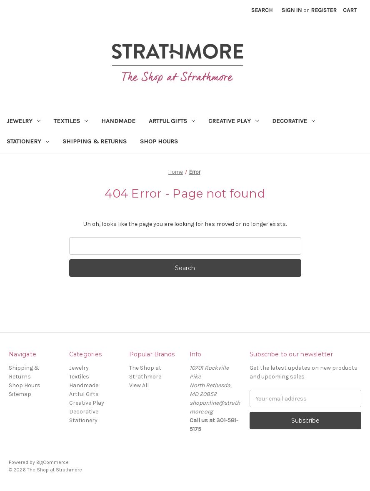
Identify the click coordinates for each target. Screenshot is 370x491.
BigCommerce (52, 462)
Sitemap (20, 394)
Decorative (293, 121)
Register (324, 10)
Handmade (118, 121)
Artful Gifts (172, 121)
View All (139, 385)
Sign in (292, 10)
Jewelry (23, 121)
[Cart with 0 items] (349, 10)
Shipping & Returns (94, 141)
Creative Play (233, 121)
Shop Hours (159, 141)
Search (261, 10)
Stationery (28, 141)
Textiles (71, 121)
